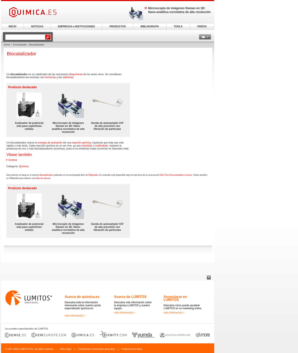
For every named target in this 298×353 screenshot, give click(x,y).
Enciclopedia (19, 44)
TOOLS (178, 26)
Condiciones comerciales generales (96, 349)
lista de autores (43, 178)
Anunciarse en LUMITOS (175, 298)
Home (7, 44)
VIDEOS (202, 26)
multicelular (101, 145)
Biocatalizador (46, 175)
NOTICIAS (37, 26)
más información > (75, 315)
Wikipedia (93, 175)
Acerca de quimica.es (82, 297)
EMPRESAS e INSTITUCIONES (76, 26)
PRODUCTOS (118, 26)
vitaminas (67, 77)
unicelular (86, 145)
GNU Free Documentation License (175, 175)
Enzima (13, 159)
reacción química (81, 142)
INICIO (12, 26)
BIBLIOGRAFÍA (149, 26)
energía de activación (50, 142)
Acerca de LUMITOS (130, 297)
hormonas (50, 77)
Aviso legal (65, 349)
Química (24, 166)
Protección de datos (132, 349)
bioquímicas (75, 74)
